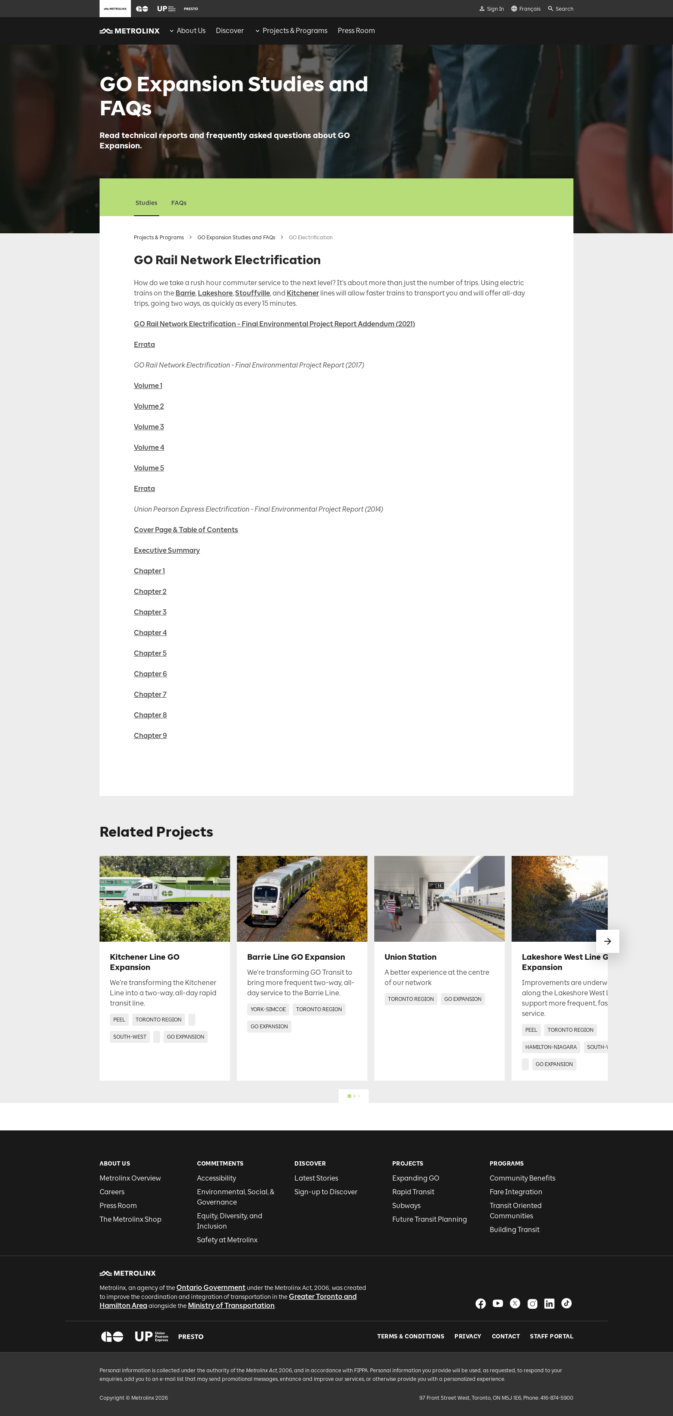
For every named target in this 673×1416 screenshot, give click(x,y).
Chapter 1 (149, 571)
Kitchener (303, 293)
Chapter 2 (150, 591)
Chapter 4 (150, 633)
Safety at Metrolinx (227, 1240)
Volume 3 (149, 427)
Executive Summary (167, 550)
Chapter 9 (150, 736)
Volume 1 (148, 386)
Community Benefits (522, 1178)
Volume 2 (149, 406)
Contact (506, 1336)
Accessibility (216, 1178)
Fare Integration (516, 1192)
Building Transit (515, 1230)
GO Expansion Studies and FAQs (236, 238)
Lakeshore (215, 293)
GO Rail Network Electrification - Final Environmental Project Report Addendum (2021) (274, 324)
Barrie (185, 293)
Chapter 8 (150, 715)
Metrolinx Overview (130, 1178)
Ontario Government (211, 1287)
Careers (112, 1192)
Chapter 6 (150, 674)
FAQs (179, 203)
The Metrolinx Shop (130, 1219)
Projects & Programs (159, 238)
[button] (142, 9)
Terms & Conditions (410, 1336)
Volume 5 (149, 468)
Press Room (118, 1206)
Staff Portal (551, 1336)
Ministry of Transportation (231, 1306)
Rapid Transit (413, 1192)
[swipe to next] (607, 941)
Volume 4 (149, 447)
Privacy (468, 1336)
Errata (144, 344)
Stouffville (252, 293)
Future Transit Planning (429, 1219)
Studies (147, 203)
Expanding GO (416, 1178)
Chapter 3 (150, 612)
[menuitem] (187, 31)
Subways (406, 1206)
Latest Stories (316, 1178)
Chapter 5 (150, 653)
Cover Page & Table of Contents (186, 530)
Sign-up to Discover (326, 1192)
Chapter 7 (150, 694)
